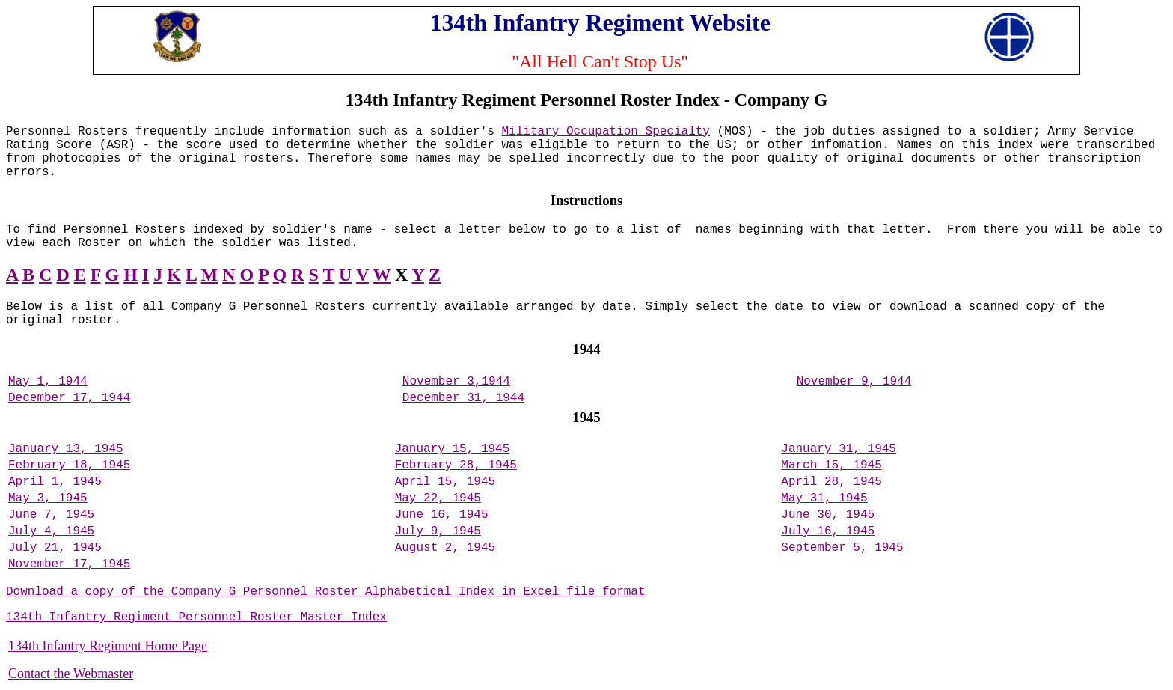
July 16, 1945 (828, 531)
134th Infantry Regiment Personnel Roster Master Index (196, 617)
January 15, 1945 (452, 449)
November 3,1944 (456, 381)
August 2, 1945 (445, 548)
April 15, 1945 (445, 482)
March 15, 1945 (831, 465)
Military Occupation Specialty (606, 131)
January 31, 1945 (838, 449)
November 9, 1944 (854, 381)
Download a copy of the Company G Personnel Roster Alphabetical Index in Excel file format (326, 592)
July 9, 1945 (438, 531)
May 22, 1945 (438, 498)
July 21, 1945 (55, 548)
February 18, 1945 (69, 465)
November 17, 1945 (69, 564)
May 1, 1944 (48, 381)
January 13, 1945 (65, 449)
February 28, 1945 (456, 465)
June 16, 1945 (442, 515)
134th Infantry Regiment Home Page (107, 645)
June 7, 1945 (51, 515)
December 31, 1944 (463, 398)
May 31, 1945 (824, 498)
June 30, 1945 (828, 515)
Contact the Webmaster (70, 673)
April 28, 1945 (831, 482)
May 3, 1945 (48, 498)
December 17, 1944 (69, 398)
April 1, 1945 (55, 482)
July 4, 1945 (51, 531)
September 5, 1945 (842, 548)
